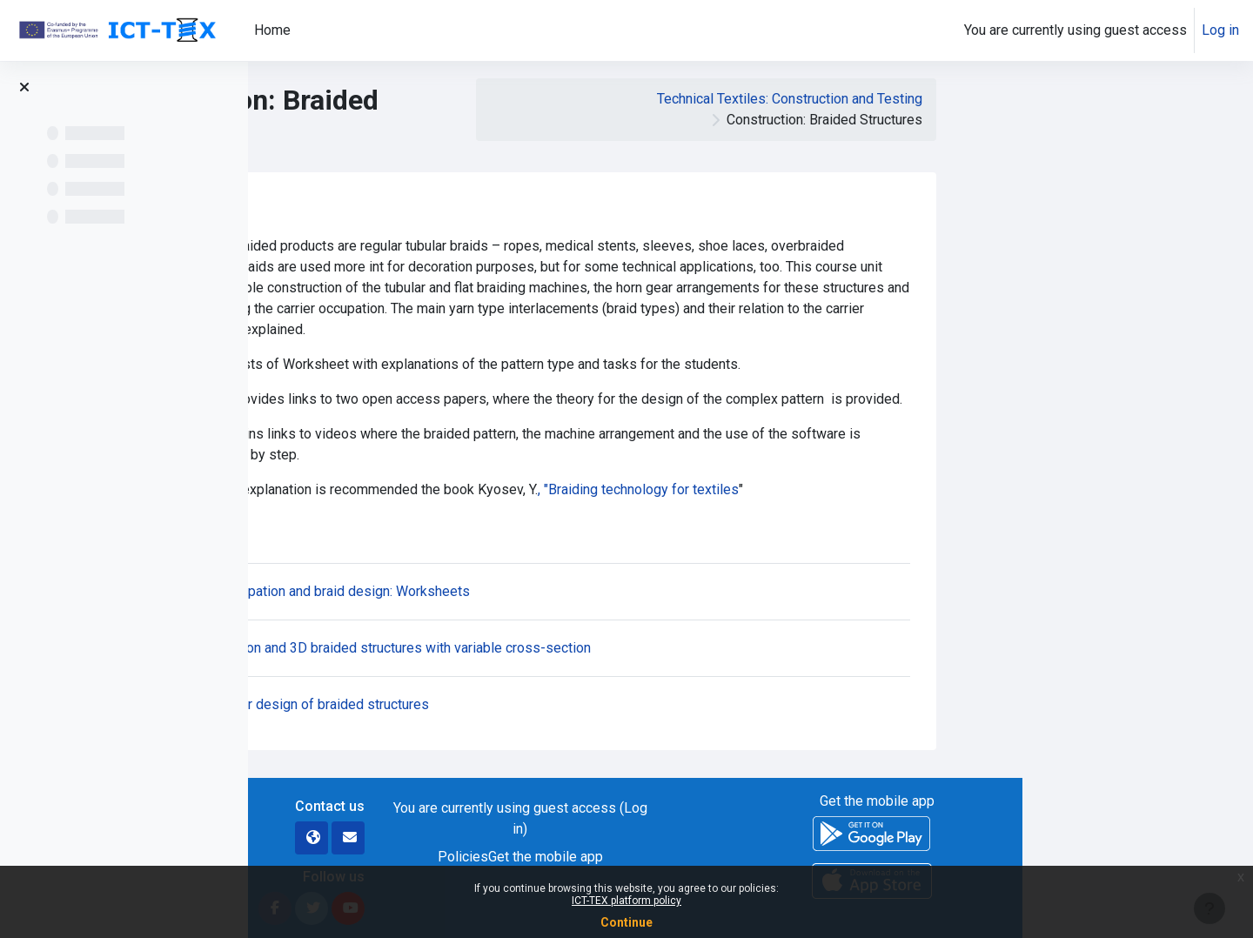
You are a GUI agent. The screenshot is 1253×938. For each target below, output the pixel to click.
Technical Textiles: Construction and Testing (1020, 98)
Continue (626, 922)
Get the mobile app (776, 856)
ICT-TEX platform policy (626, 900)
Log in (1220, 30)
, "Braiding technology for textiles (868, 489)
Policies (693, 856)
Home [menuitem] (272, 30)
